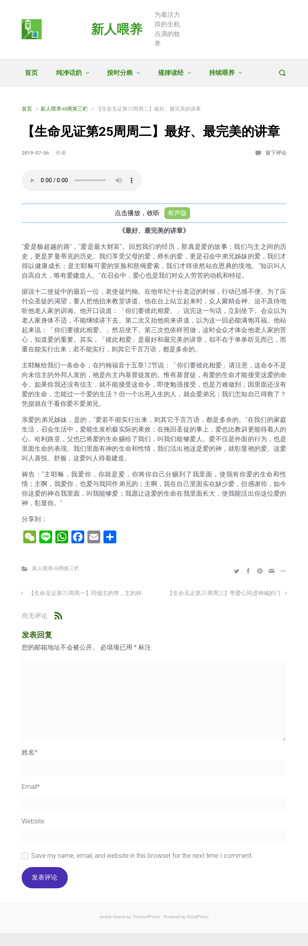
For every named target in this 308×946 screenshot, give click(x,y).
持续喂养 (222, 73)
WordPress (198, 917)
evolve (105, 917)
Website (33, 821)
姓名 (29, 752)
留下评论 (275, 153)
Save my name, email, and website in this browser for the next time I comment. (142, 855)
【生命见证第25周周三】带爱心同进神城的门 (223, 593)
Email (31, 787)
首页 (31, 73)
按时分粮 (120, 73)
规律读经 (171, 73)
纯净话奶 (69, 73)
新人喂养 (116, 29)
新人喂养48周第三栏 (64, 109)
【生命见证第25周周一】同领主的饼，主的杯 (85, 593)
